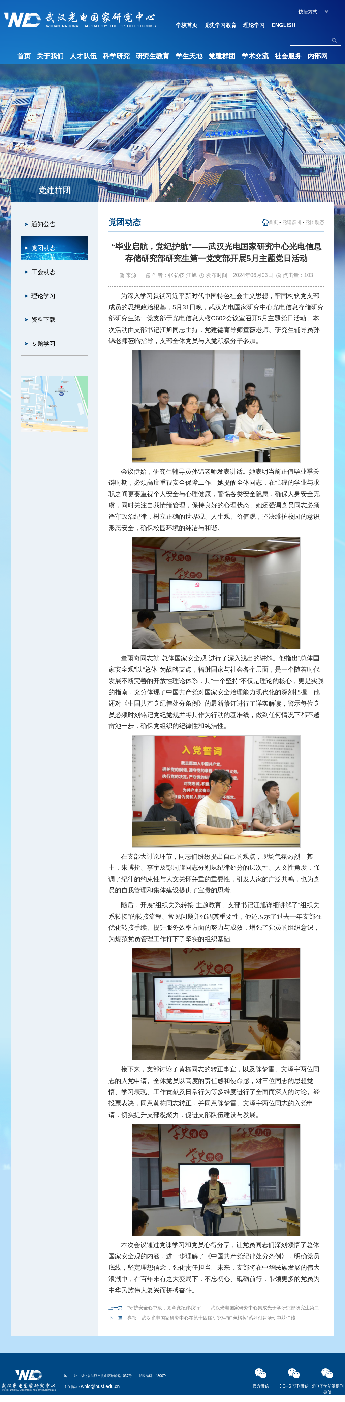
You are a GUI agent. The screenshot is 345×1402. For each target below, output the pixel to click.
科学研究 (116, 56)
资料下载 (43, 319)
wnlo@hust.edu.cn (100, 1386)
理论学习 (254, 25)
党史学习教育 (220, 25)
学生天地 (189, 56)
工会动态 (43, 272)
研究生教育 (152, 56)
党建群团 (222, 56)
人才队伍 (83, 56)
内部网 (318, 56)
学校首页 (186, 25)
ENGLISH (283, 25)
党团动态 (43, 248)
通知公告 (43, 224)
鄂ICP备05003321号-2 (139, 1397)
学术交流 (255, 56)
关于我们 (50, 56)
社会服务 (288, 56)
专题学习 (43, 343)
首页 (24, 56)
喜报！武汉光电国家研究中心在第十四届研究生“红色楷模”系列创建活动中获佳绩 (211, 1318)
